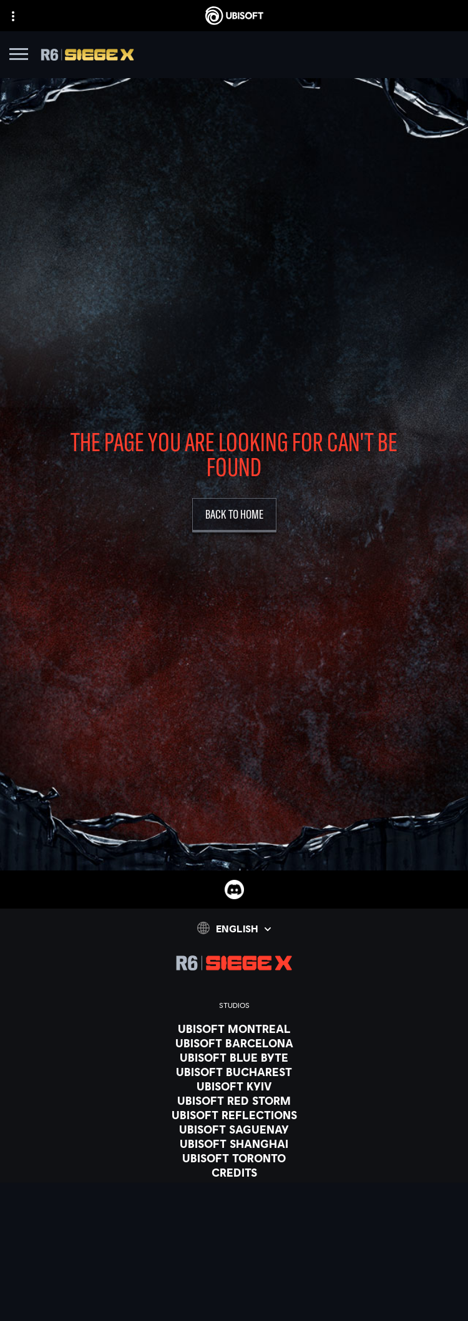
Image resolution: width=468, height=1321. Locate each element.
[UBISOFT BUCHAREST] (234, 1071)
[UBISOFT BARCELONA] (234, 1043)
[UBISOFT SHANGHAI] (234, 1143)
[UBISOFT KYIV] (234, 1086)
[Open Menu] (18, 56)
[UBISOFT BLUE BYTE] (234, 1057)
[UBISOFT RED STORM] (234, 1100)
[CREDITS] (234, 1172)
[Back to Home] (234, 515)
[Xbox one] (234, 1251)
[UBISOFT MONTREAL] (234, 1028)
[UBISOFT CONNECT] (234, 1294)
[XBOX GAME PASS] (234, 1222)
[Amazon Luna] (234, 1308)
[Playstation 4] (234, 1280)
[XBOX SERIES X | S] (234, 1236)
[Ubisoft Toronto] (234, 1158)
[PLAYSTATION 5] (234, 1265)
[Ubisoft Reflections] (234, 1115)
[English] (234, 928)
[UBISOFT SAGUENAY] (234, 1129)
